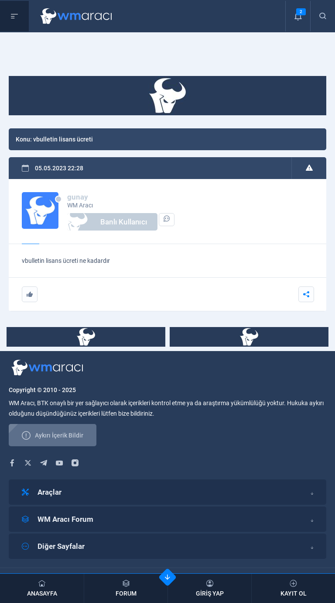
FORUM (126, 588)
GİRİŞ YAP (209, 588)
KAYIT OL (293, 588)
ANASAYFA (42, 588)
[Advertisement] (167, 56)
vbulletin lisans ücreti (63, 139)
